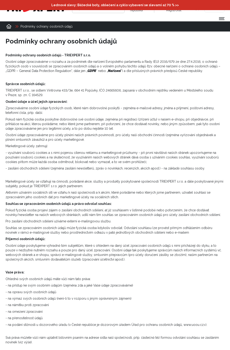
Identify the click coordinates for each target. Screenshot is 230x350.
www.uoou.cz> (194, 325)
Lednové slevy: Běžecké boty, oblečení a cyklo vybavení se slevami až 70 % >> (115, 5)
